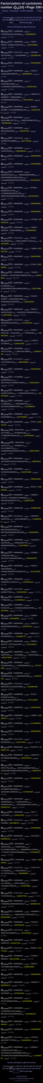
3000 (21, 22)
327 (21, 18)
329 (27, 18)
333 (40, 18)
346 (10, 22)
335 (6, 20)
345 (39, 20)
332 (37, 18)
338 (17, 20)
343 (33, 20)
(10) (6, 31)
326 (18, 18)
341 (27, 20)
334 (3, 20)
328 (24, 18)
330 (31, 18)
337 (14, 20)
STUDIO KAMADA (26, 11)
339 (20, 20)
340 (23, 20)
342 (30, 20)
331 (34, 18)
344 (36, 20)
